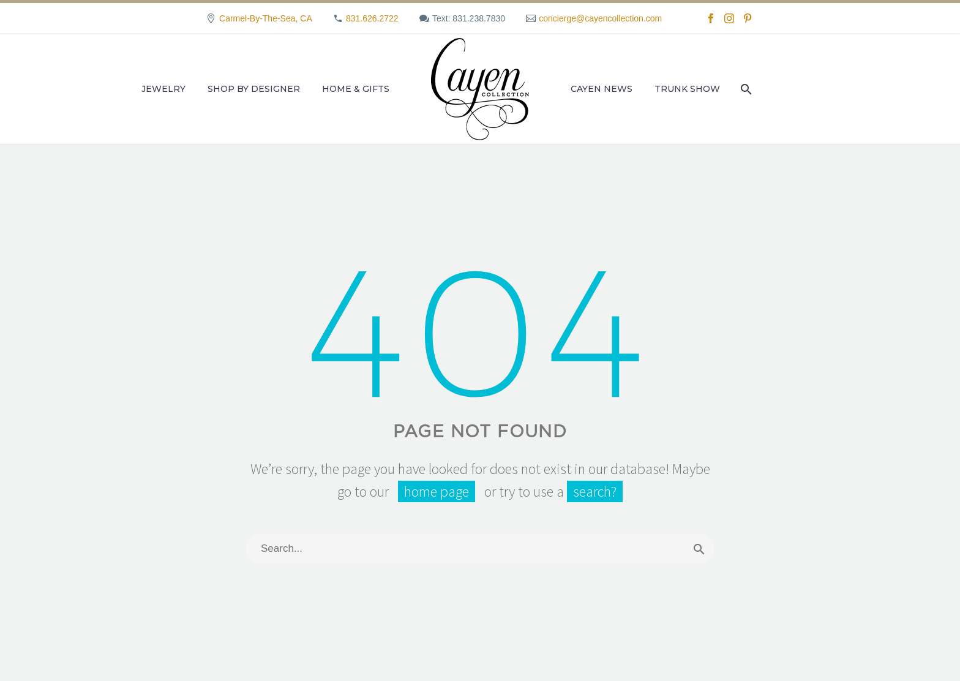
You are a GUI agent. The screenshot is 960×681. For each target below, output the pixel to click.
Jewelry (163, 88)
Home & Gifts (355, 88)
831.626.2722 (372, 18)
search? (595, 491)
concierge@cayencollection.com (600, 18)
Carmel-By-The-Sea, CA (265, 18)
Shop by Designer (254, 88)
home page (436, 491)
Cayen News (601, 88)
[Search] (745, 89)
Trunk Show (687, 88)
